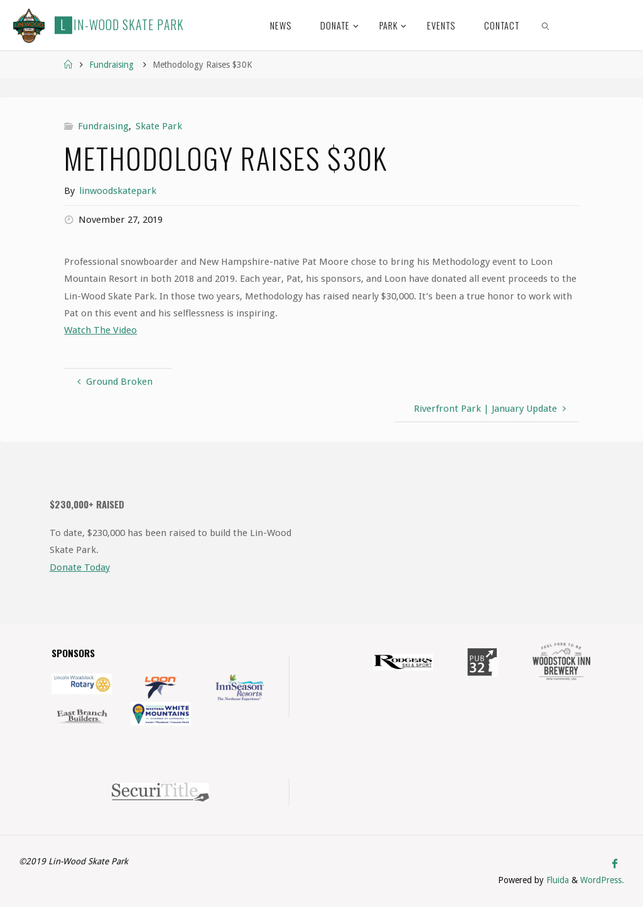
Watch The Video (100, 330)
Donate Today (80, 567)
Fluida (556, 880)
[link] (546, 25)
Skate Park (159, 126)
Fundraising (111, 65)
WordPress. (602, 880)
